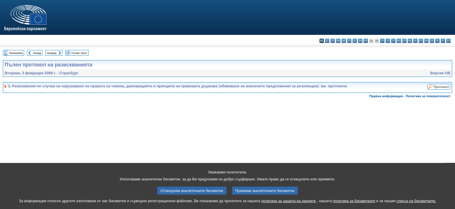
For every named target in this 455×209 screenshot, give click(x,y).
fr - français (366, 41)
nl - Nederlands (410, 41)
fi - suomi (443, 41)
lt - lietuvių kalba (393, 41)
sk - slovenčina (432, 41)
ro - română (426, 41)
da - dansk (338, 41)
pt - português (421, 41)
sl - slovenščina (437, 41)
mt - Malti (404, 41)
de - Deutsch (344, 41)
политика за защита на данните (288, 205)
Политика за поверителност (428, 96)
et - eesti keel (349, 41)
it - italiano (382, 41)
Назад (37, 53)
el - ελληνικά (355, 41)
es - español (327, 41)
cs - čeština (333, 41)
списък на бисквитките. (416, 205)
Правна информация (386, 96)
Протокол (441, 87)
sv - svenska (448, 41)
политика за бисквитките (354, 205)
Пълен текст (79, 53)
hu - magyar (399, 41)
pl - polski (415, 41)
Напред (52, 53)
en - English (360, 41)
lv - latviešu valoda (388, 41)
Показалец (16, 53)
